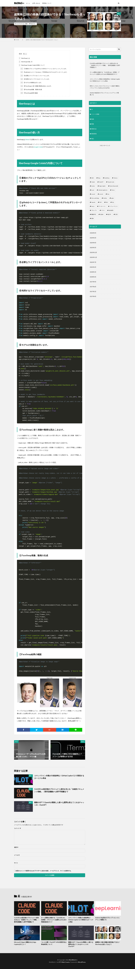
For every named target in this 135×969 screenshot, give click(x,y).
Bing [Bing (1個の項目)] (99, 178)
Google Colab (37, 147)
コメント (17, 828)
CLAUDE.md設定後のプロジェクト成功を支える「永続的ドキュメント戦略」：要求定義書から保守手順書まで (59, 790)
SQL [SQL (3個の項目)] (113, 202)
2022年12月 (93, 252)
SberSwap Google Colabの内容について (32, 65)
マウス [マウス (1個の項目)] (103, 210)
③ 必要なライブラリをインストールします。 (35, 75)
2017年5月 (93, 291)
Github (27, 139)
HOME (17, 39)
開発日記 (94, 129)
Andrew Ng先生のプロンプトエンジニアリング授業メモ (104, 94)
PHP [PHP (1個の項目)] (100, 202)
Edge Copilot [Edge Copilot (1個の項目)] (102, 186)
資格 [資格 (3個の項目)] (92, 218)
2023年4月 (93, 242)
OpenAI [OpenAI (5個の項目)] (93, 202)
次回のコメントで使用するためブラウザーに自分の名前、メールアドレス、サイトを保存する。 (44, 870)
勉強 (92, 119)
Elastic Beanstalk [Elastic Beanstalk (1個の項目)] (114, 186)
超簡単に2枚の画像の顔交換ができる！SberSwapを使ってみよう (42, 39)
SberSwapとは (24, 58)
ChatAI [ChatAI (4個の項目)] (93, 182)
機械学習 (33, 24)
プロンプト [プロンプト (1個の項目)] (94, 210)
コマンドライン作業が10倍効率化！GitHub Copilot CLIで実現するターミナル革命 (59, 777)
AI (27, 24)
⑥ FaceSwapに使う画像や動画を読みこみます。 (36, 86)
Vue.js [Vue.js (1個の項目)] (92, 206)
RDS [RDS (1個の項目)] (107, 202)
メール (17, 855)
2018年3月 (93, 277)
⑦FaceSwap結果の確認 (29, 93)
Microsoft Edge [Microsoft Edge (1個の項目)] (95, 198)
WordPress (82, 962)
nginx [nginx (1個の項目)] (112, 198)
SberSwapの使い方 (25, 61)
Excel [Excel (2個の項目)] (92, 190)
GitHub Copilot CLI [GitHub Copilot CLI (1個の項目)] (102, 190)
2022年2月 (93, 267)
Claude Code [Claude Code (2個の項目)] (111, 182)
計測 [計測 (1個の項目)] (116, 214)
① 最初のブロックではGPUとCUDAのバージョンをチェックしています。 (44, 68)
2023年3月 (93, 247)
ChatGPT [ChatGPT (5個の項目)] (101, 182)
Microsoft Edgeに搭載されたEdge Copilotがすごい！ (25, 943)
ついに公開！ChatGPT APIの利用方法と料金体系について (54, 943)
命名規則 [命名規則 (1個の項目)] (111, 210)
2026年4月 (93, 233)
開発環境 (94, 133)
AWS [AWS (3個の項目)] (92, 178)
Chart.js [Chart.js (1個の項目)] (115, 178)
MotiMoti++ (19, 3)
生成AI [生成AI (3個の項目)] (101, 214)
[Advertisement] (105, 159)
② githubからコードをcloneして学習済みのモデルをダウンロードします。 (44, 72)
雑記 (92, 138)
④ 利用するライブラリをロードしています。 (35, 79)
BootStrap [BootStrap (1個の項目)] (106, 178)
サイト (16, 863)
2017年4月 (93, 296)
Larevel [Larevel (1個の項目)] (101, 194)
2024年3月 (93, 238)
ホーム (28, 3)
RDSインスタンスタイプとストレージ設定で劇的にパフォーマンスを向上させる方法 (105, 87)
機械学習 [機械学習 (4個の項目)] (93, 214)
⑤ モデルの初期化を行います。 (31, 82)
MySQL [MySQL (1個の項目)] (105, 198)
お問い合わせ (36, 3)
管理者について (46, 3)
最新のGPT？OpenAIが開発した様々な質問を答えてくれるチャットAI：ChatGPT (59, 803)
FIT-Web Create (64, 962)
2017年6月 (93, 286)
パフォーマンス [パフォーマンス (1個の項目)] (113, 206)
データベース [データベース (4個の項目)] (102, 206)
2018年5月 (93, 272)
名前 (16, 847)
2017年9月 (93, 282)
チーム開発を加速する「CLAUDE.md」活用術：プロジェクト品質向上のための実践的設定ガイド (104, 73)
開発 (92, 124)
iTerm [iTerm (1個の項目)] (113, 190)
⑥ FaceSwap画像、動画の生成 (31, 89)
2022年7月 (93, 262)
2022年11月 (93, 257)
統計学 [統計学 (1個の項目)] (109, 214)
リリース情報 (95, 114)
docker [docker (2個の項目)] (93, 186)
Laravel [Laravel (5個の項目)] (93, 194)
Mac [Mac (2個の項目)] (108, 194)
